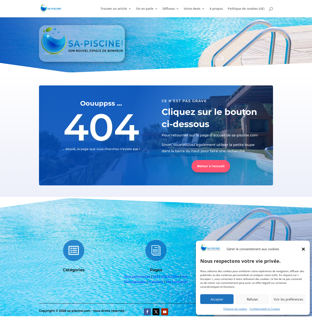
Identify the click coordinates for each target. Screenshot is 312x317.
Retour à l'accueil (210, 166)
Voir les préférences (288, 299)
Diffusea (168, 9)
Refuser (252, 299)
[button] (303, 249)
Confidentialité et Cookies (264, 309)
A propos (216, 9)
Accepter (217, 299)
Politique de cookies (235, 309)
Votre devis (192, 9)
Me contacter (177, 282)
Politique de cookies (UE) (246, 9)
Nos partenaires (137, 277)
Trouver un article (114, 9)
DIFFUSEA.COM (166, 277)
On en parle (144, 9)
